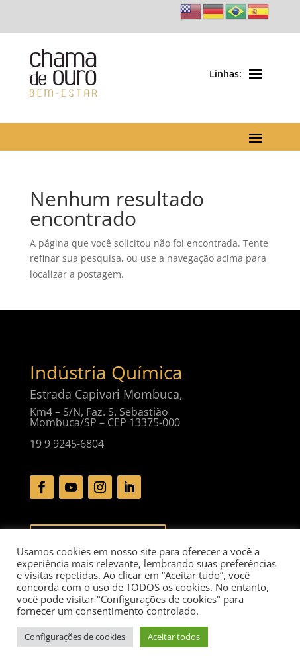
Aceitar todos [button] (174, 637)
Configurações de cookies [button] (75, 637)
